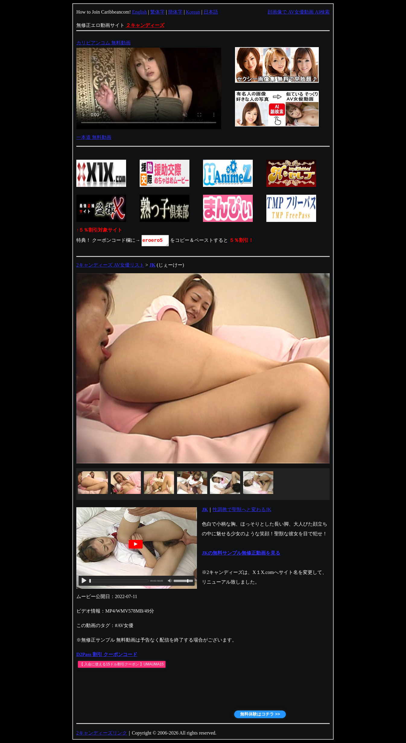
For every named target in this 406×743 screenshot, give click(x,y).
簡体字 (175, 11)
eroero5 (155, 240)
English (139, 11)
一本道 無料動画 (93, 137)
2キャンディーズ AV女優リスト (110, 264)
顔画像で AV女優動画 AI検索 (299, 11)
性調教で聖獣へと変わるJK (242, 509)
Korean (193, 11)
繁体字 (157, 11)
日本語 (211, 11)
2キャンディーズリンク (101, 732)
